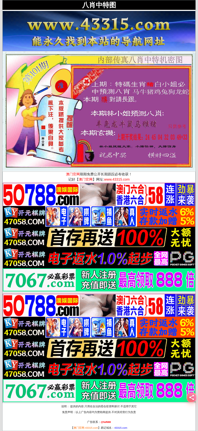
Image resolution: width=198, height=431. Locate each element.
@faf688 (106, 422)
